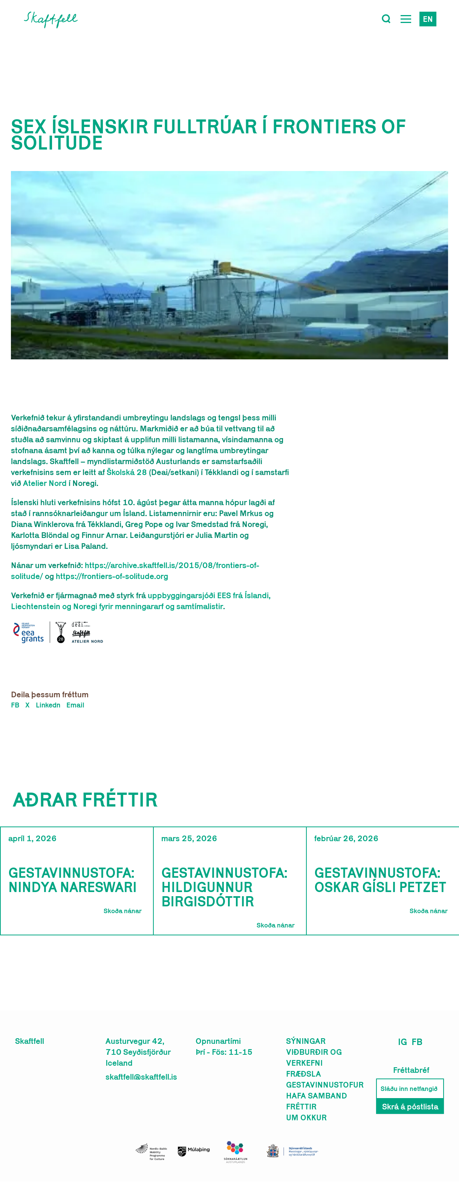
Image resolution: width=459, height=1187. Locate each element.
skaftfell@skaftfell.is (141, 1076)
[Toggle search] (386, 19)
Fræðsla (303, 1073)
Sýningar (306, 1040)
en (428, 18)
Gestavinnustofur (325, 1084)
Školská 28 (127, 472)
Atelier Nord (45, 482)
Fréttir (301, 1106)
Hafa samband (316, 1095)
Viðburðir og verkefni (314, 1057)
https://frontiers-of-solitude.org (112, 576)
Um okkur (306, 1117)
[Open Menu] (406, 19)
